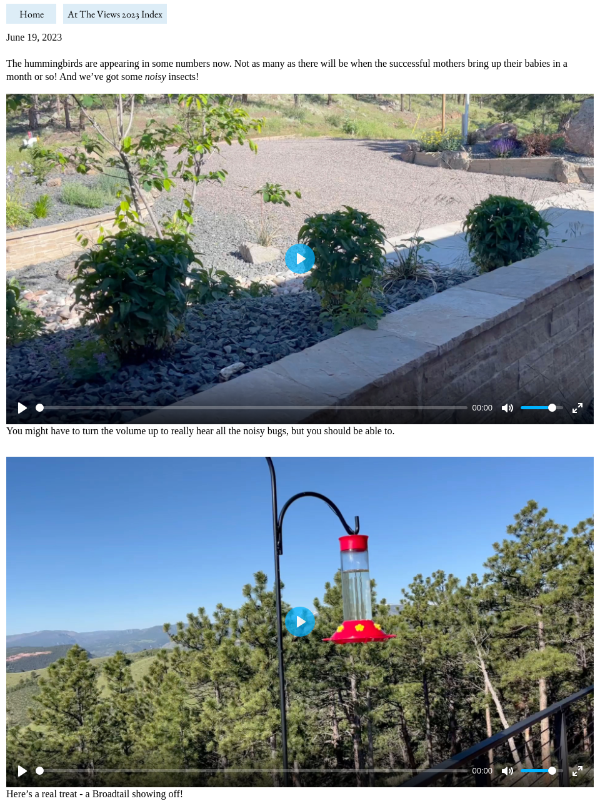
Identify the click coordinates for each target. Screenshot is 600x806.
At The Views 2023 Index (115, 14)
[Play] (22, 408)
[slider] (252, 408)
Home (31, 14)
